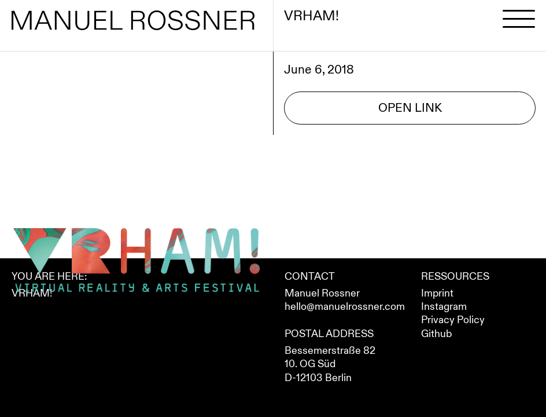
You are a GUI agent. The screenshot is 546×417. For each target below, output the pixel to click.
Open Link (410, 108)
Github (436, 334)
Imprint (437, 293)
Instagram (444, 306)
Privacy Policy (453, 320)
